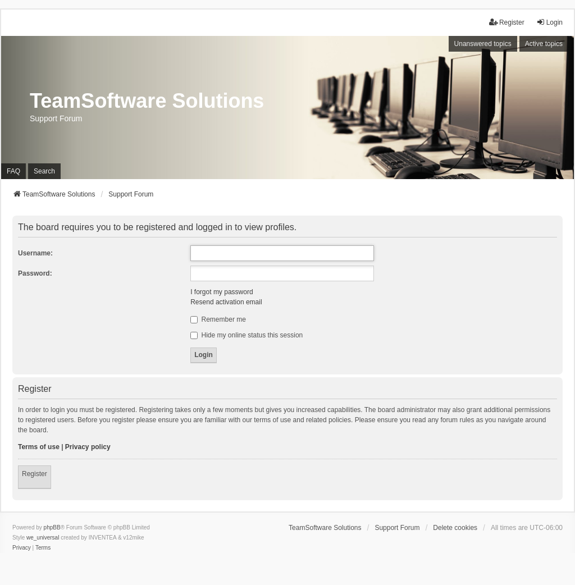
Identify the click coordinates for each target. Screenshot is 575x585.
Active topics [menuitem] (544, 44)
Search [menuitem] (44, 171)
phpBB (52, 527)
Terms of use (39, 447)
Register (34, 474)
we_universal (42, 537)
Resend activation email (226, 302)
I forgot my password (221, 292)
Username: (35, 253)
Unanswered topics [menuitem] (483, 44)
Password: (35, 273)
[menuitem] (21, 548)
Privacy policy (88, 447)
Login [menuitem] (549, 22)
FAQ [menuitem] (13, 171)
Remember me (218, 319)
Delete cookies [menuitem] (455, 528)
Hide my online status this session (246, 335)
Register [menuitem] (506, 22)
